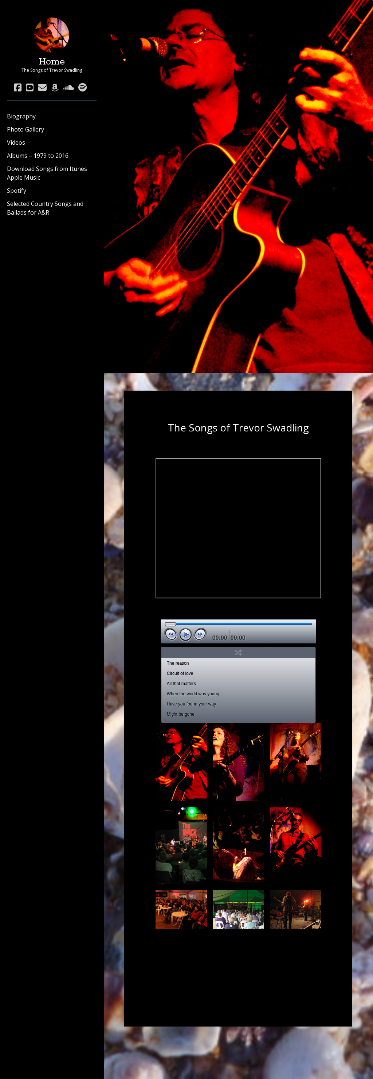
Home (52, 62)
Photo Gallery (25, 129)
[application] (238, 631)
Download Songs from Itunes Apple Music (47, 173)
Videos (16, 142)
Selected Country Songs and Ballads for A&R (45, 208)
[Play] (185, 635)
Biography (21, 116)
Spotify (16, 191)
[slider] (238, 624)
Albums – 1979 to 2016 (37, 156)
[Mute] (253, 635)
